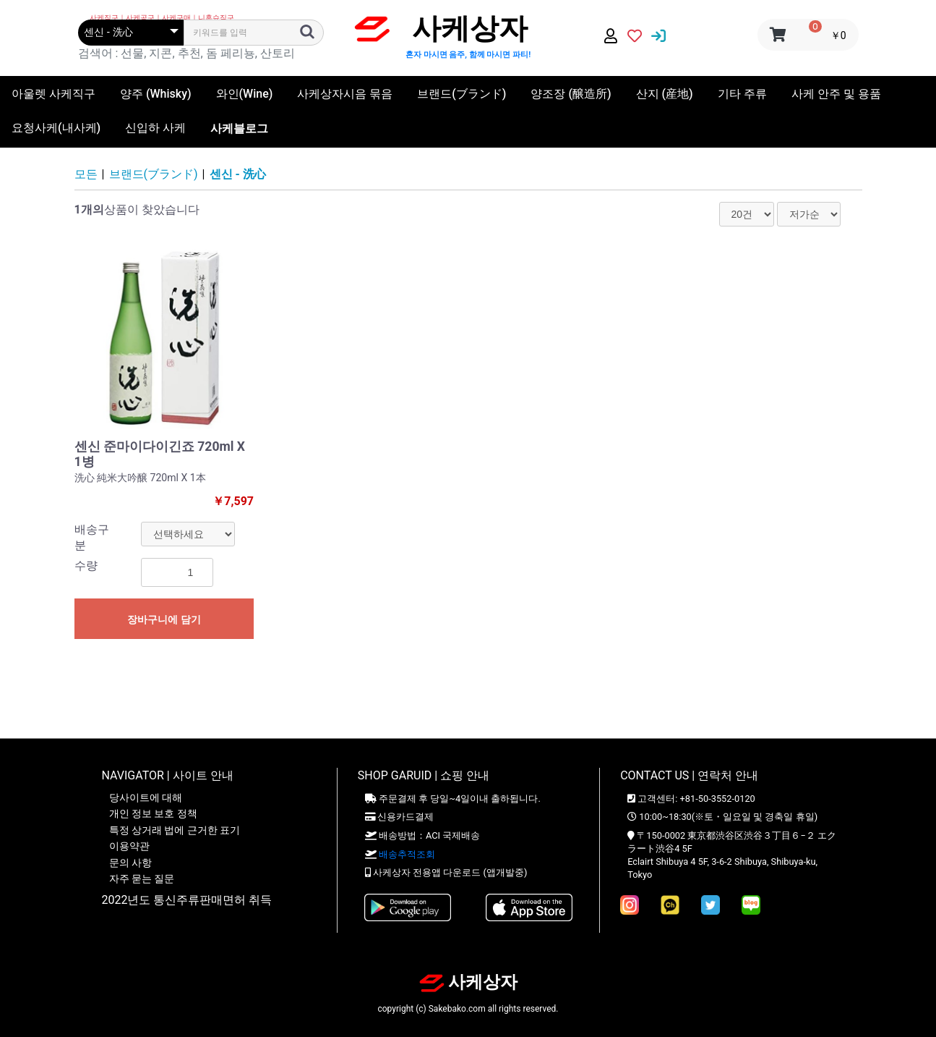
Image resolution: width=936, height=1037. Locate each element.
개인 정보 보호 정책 (153, 813)
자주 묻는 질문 (142, 878)
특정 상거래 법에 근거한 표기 (175, 830)
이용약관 (129, 846)
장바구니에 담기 (164, 619)
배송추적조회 (407, 854)
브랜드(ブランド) (153, 174)
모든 (86, 174)
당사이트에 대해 (145, 797)
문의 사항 (130, 862)
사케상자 (468, 982)
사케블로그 (239, 128)
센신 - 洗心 (238, 174)
